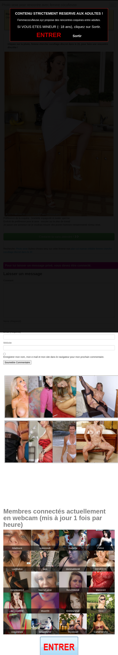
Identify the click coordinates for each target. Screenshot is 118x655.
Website (7, 342)
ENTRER (49, 35)
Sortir (77, 36)
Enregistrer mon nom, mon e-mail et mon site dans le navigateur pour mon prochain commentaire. (53, 357)
